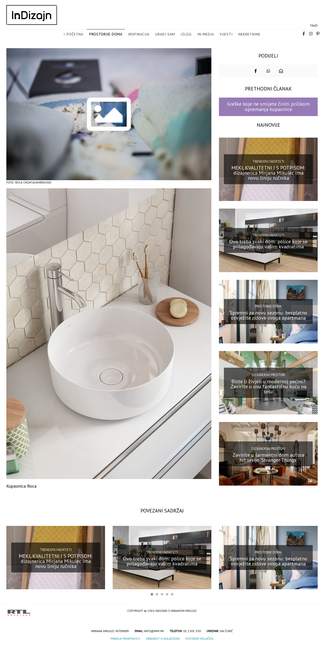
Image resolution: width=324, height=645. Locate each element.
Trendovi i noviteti (268, 161)
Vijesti (226, 34)
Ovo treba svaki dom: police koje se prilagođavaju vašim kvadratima (268, 243)
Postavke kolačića (199, 638)
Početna (75, 34)
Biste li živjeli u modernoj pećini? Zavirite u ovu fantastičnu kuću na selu (268, 385)
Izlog (186, 34)
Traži (314, 26)
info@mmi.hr (154, 630)
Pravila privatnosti (125, 638)
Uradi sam (165, 34)
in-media (205, 34)
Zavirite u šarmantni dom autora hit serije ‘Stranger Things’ (268, 457)
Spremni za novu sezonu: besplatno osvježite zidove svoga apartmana (268, 315)
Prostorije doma (105, 34)
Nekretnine (249, 34)
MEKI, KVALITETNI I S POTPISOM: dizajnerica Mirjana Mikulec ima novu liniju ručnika (268, 172)
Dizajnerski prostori (268, 374)
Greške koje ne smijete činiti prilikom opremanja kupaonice (268, 106)
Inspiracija (138, 34)
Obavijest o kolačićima (163, 638)
